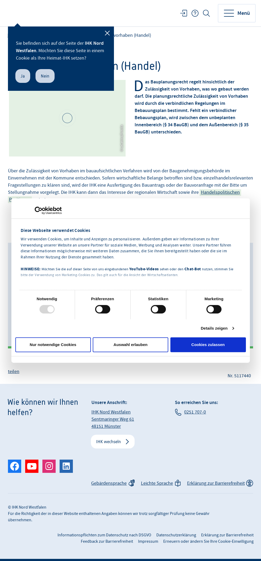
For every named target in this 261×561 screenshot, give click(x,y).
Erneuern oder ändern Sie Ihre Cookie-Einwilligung (208, 541)
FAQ (195, 13)
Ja (23, 76)
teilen (13, 372)
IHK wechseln (108, 441)
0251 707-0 (195, 412)
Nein (45, 76)
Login (183, 13)
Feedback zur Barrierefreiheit (107, 541)
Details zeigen (214, 328)
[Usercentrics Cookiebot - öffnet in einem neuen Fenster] (38, 210)
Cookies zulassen (208, 344)
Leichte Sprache (157, 483)
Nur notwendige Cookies (53, 344)
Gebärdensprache (109, 483)
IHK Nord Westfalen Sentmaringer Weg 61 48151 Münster (112, 419)
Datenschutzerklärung (176, 535)
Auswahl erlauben (130, 344)
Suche (206, 13)
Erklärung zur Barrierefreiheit (216, 483)
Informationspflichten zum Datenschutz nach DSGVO (104, 535)
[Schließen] (107, 33)
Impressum (148, 541)
